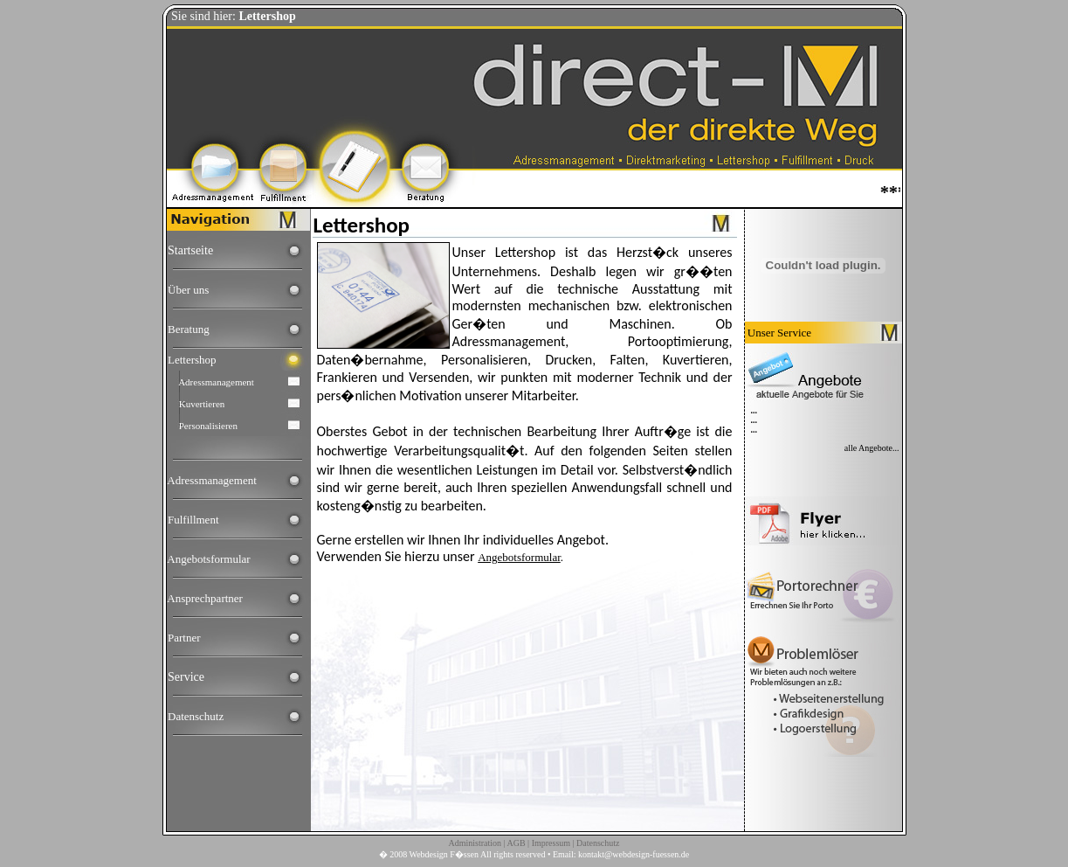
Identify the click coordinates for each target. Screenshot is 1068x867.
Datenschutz (196, 716)
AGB (515, 843)
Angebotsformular (208, 558)
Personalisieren (208, 425)
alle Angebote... (871, 448)
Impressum (551, 843)
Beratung (189, 329)
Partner (184, 637)
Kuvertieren (202, 404)
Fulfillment (193, 519)
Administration (474, 843)
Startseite (190, 250)
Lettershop (192, 359)
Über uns (188, 289)
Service (186, 676)
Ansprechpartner (205, 598)
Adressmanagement (216, 382)
